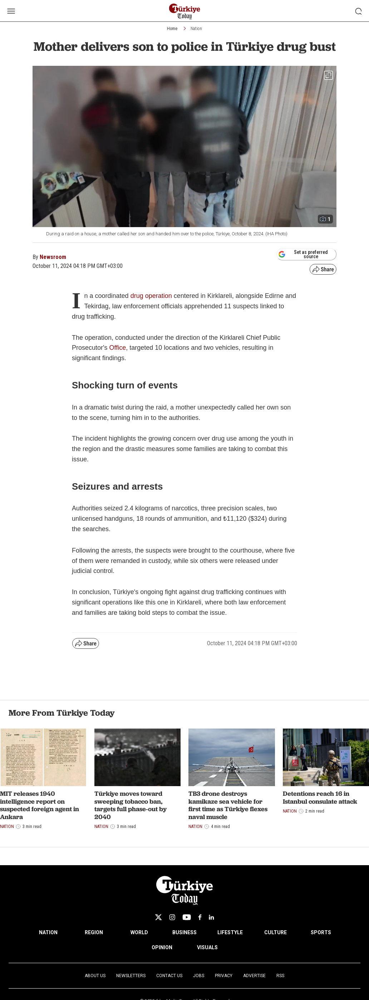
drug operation (151, 295)
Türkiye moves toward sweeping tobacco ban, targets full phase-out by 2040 (130, 805)
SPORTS (321, 932)
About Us (95, 975)
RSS (280, 975)
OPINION (162, 947)
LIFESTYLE (230, 932)
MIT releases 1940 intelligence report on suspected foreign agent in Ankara (39, 805)
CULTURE (275, 932)
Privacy (223, 975)
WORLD (139, 932)
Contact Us (169, 975)
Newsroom (53, 257)
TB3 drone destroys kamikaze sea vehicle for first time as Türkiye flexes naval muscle (227, 805)
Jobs (198, 975)
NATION (48, 932)
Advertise (254, 975)
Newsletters (131, 975)
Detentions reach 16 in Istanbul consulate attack (320, 797)
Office (117, 347)
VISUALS (207, 947)
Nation (196, 28)
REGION (94, 932)
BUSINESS (184, 932)
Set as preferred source (303, 254)
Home (172, 28)
